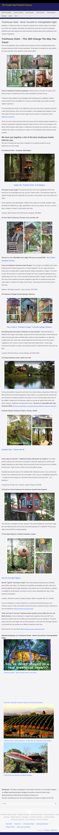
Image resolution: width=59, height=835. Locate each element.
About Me (9, 826)
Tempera (46, 833)
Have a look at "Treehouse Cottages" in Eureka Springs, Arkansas (29, 327)
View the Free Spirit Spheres (11, 581)
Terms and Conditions (23, 830)
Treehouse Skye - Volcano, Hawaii (13, 452)
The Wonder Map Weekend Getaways (17, 5)
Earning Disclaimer (42, 826)
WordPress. (54, 833)
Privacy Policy (10, 830)
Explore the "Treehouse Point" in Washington (29, 185)
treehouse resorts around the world (35, 632)
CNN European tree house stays (24, 611)
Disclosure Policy (28, 826)
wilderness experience (9, 117)
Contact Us (17, 826)
